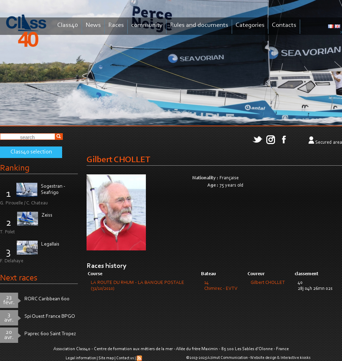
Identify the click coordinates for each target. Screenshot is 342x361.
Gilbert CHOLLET (268, 282)
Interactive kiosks (296, 358)
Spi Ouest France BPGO (49, 316)
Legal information (81, 358)
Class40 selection (31, 152)
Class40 (67, 25)
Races (116, 25)
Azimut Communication (227, 358)
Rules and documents (199, 25)
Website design (263, 358)
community (147, 25)
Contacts (284, 25)
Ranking (14, 168)
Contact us (125, 358)
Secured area (328, 142)
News (93, 25)
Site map (106, 358)
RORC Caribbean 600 (46, 299)
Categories (250, 25)
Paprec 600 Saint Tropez (50, 334)
